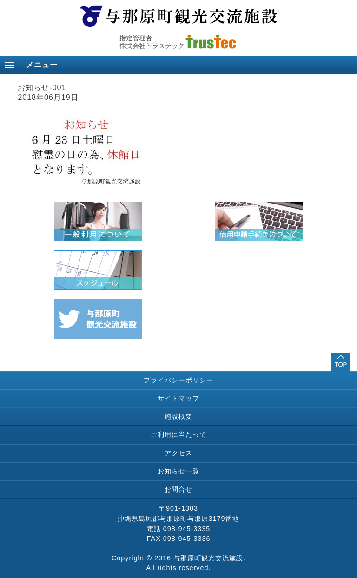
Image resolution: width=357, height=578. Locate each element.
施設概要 (178, 416)
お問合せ (178, 489)
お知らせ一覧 (178, 471)
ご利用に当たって (178, 434)
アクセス (178, 453)
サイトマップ (178, 398)
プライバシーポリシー (178, 380)
